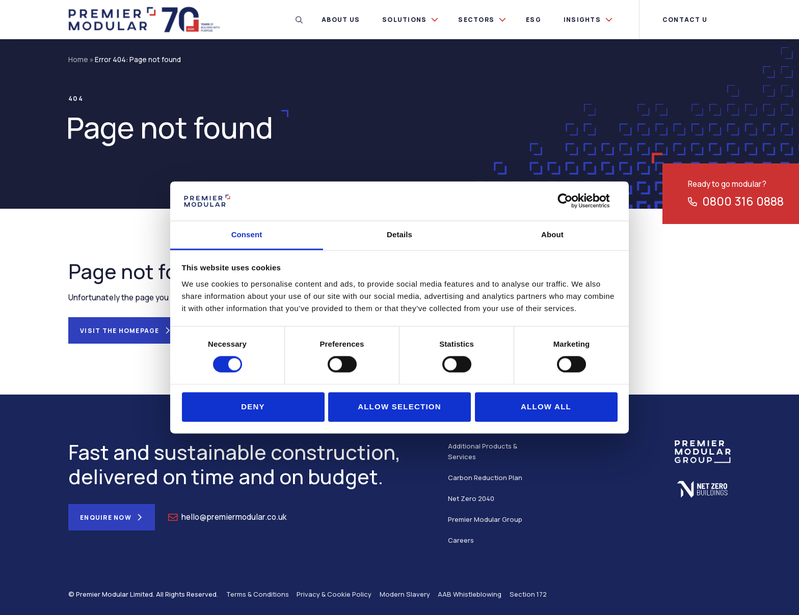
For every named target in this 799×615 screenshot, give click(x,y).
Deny (253, 406)
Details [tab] (399, 234)
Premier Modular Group (485, 519)
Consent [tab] (246, 234)
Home (78, 59)
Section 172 (528, 594)
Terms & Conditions (257, 594)
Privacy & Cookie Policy (334, 594)
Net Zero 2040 (471, 498)
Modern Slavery (405, 594)
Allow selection (399, 406)
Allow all (546, 406)
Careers (461, 540)
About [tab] (552, 234)
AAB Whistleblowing (469, 594)
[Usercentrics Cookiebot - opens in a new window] (573, 201)
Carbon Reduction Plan (485, 477)
